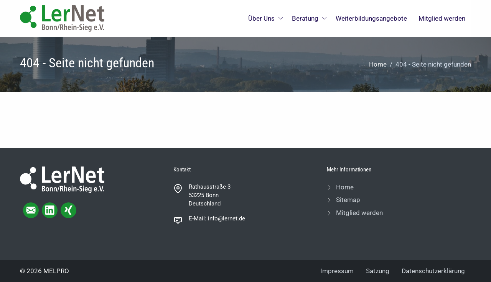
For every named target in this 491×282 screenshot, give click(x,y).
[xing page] (68, 210)
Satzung (377, 271)
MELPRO (56, 271)
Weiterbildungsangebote (371, 18)
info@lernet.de (226, 218)
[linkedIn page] (50, 210)
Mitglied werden (442, 18)
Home (378, 64)
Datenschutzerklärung (433, 271)
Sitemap (347, 200)
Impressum (337, 271)
